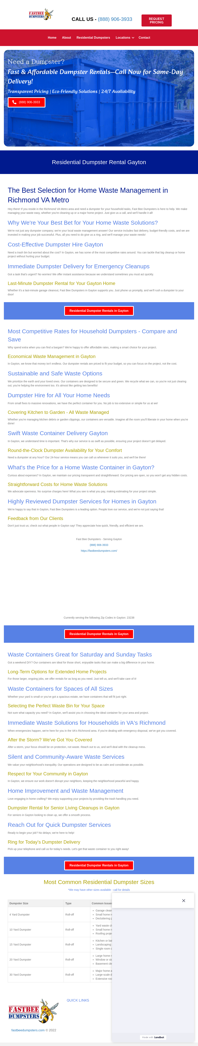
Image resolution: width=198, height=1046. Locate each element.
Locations (123, 37)
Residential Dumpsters (93, 37)
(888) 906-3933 (115, 19)
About (66, 37)
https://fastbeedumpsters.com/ (99, 550)
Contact (144, 37)
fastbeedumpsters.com (28, 1030)
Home (52, 37)
